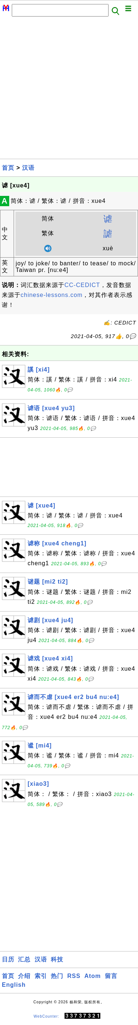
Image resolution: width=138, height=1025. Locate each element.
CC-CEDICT (82, 285)
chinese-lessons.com (51, 295)
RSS (74, 976)
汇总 (24, 959)
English (14, 985)
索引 (41, 976)
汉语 (28, 168)
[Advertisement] (69, 90)
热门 (57, 976)
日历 (8, 959)
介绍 (24, 976)
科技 (57, 959)
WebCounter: (46, 1016)
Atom (92, 976)
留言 (111, 976)
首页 (8, 168)
